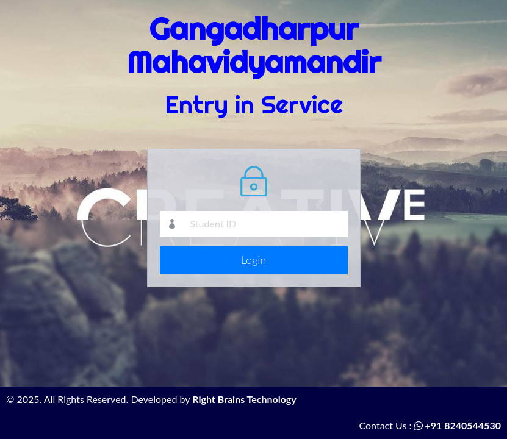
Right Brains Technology (244, 399)
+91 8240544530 (457, 425)
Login (253, 259)
